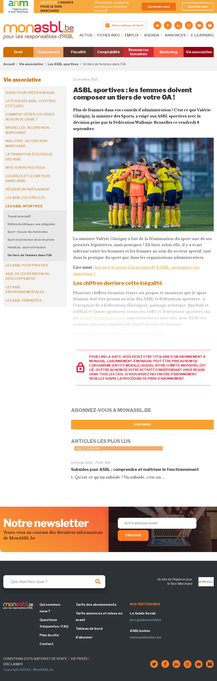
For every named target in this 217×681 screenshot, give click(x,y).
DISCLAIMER (13, 664)
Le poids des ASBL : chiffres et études (30, 103)
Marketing (169, 52)
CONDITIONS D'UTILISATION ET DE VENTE (35, 658)
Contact (47, 644)
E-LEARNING (202, 35)
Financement (48, 52)
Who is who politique (25, 168)
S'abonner (142, 424)
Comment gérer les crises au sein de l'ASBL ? (29, 116)
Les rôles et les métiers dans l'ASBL (27, 178)
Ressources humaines (138, 52)
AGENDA (151, 35)
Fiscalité (78, 52)
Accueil (9, 64)
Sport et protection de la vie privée (31, 239)
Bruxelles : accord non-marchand (27, 130)
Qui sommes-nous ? (50, 608)
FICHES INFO (108, 35)
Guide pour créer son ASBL (30, 93)
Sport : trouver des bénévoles (28, 231)
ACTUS (85, 35)
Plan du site (49, 635)
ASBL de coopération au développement (27, 276)
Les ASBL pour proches (26, 265)
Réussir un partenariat (27, 189)
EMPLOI (132, 35)
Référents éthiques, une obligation (31, 224)
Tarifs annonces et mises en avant (99, 616)
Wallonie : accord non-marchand (27, 143)
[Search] (54, 581)
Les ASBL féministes (23, 300)
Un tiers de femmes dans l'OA (30, 255)
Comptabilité (108, 52)
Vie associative (199, 52)
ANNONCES (175, 35)
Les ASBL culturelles (25, 198)
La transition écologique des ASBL (29, 156)
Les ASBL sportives (63, 64)
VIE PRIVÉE (79, 658)
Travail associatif (19, 216)
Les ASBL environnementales (24, 289)
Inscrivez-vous (198, 6)
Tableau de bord (89, 629)
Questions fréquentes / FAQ (54, 623)
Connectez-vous (159, 6)
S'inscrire (133, 535)
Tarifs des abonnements (96, 605)
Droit (18, 52)
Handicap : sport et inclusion (27, 247)
